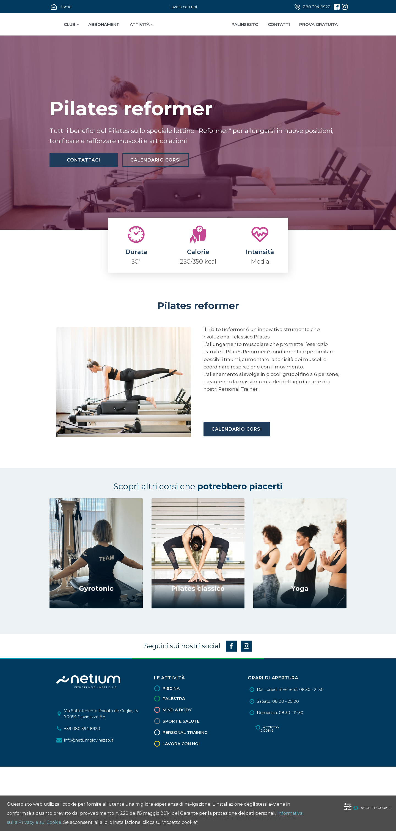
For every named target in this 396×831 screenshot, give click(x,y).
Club (69, 24)
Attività (140, 24)
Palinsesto (245, 24)
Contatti (279, 24)
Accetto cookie (269, 728)
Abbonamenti (104, 24)
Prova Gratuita (318, 24)
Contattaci (83, 160)
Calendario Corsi (155, 160)
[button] (61, 7)
